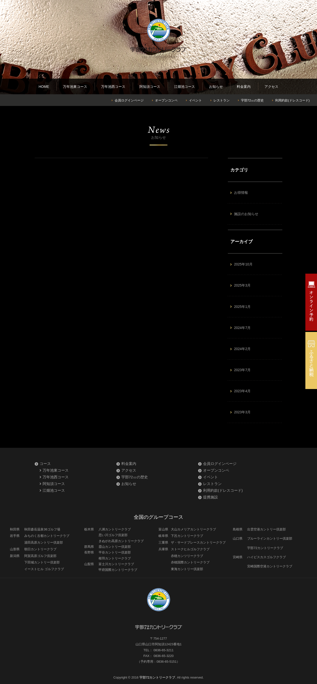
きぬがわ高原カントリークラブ (121, 541)
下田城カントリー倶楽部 (42, 562)
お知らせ (216, 87)
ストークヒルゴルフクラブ (190, 549)
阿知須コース (149, 87)
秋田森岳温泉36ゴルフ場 (42, 529)
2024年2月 (242, 349)
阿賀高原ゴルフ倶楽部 (40, 556)
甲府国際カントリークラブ (118, 570)
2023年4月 (242, 391)
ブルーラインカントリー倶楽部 (269, 538)
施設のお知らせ (246, 214)
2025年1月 (242, 307)
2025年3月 (242, 285)
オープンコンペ (166, 100)
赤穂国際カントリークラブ (190, 562)
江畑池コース (184, 87)
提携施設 (210, 497)
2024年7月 (242, 328)
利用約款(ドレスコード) (292, 100)
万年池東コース (75, 87)
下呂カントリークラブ (187, 536)
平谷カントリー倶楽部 (115, 552)
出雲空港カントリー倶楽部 (266, 529)
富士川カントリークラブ (116, 564)
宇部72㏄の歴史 (252, 100)
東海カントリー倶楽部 (187, 569)
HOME (44, 87)
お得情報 (241, 193)
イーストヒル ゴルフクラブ (44, 569)
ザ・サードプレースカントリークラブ (198, 542)
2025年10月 (243, 264)
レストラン (221, 100)
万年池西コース (113, 87)
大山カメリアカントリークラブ (193, 529)
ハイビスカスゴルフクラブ (266, 557)
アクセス (271, 87)
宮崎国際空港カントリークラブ (269, 566)
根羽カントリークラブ (115, 558)
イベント (195, 100)
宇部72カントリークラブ (265, 548)
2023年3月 (242, 412)
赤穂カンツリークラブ (187, 556)
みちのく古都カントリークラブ (46, 536)
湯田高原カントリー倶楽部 (43, 542)
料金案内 (244, 87)
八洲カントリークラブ (115, 529)
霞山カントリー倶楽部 (115, 547)
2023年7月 (242, 370)
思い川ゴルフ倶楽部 (113, 535)
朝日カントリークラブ (40, 549)
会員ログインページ (129, 100)
